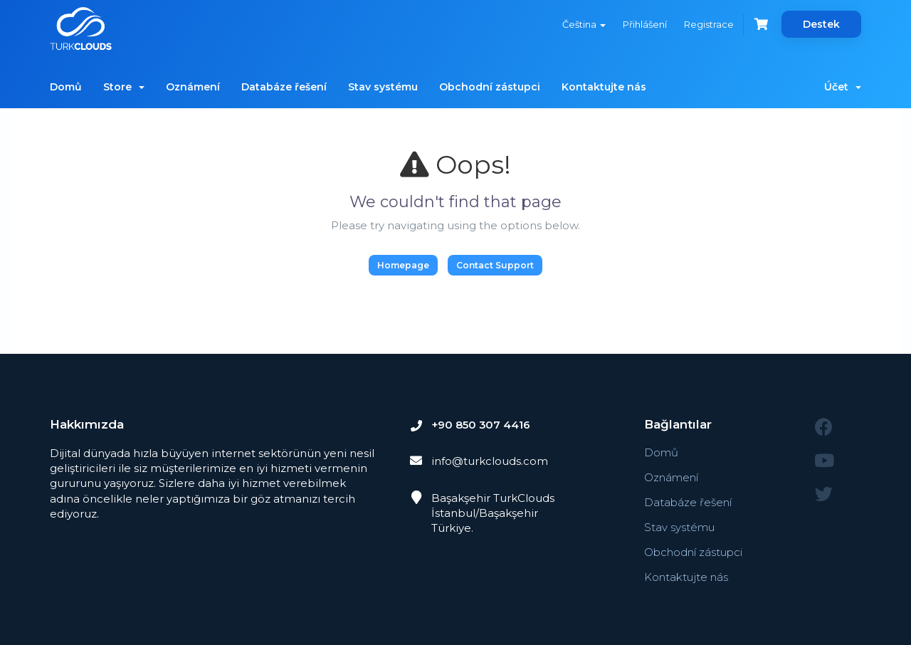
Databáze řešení (284, 86)
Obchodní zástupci (489, 86)
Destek (821, 24)
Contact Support (495, 265)
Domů (66, 86)
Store (123, 86)
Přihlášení (644, 24)
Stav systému (383, 86)
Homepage (403, 265)
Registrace (708, 24)
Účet (842, 86)
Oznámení (193, 86)
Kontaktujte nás (604, 86)
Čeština (583, 24)
